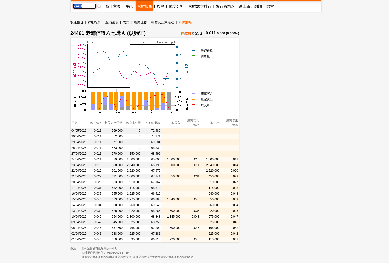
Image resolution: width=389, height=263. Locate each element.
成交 (126, 22)
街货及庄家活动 (162, 22)
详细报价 (94, 22)
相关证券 (140, 22)
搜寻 (160, 6)
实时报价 (144, 6)
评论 (129, 6)
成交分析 (176, 6)
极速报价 (76, 22)
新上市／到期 (250, 6)
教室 (270, 6)
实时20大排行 (200, 6)
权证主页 (113, 6)
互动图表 (111, 22)
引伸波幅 (185, 22)
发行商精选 (225, 6)
